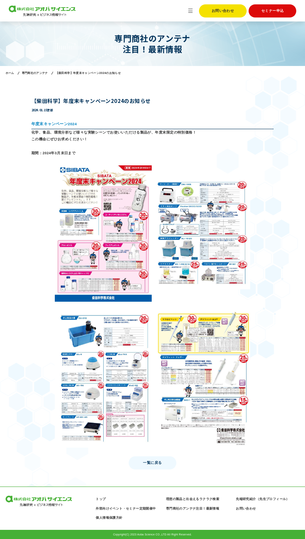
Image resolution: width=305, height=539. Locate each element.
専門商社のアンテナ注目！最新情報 (193, 508)
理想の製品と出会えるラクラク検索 (193, 499)
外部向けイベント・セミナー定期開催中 (126, 508)
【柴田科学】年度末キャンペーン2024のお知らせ (88, 73)
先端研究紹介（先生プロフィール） (263, 499)
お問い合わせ (223, 11)
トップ (101, 499)
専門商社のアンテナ (35, 73)
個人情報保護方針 (109, 518)
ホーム (10, 73)
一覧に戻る (152, 463)
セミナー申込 (272, 11)
